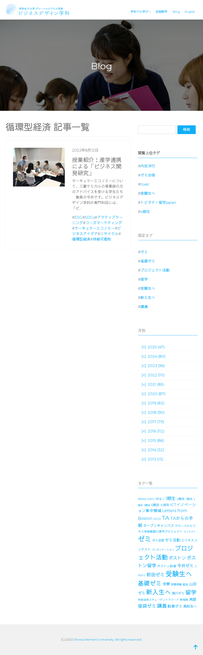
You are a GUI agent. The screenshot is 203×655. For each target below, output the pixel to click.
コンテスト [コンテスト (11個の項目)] (189, 531)
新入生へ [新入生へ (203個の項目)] (158, 592)
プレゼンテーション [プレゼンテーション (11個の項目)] (163, 549)
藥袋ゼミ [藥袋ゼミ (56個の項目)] (147, 606)
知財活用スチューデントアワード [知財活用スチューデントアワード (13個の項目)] (158, 599)
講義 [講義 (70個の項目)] (162, 606)
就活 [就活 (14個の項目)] (185, 584)
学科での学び (139, 11)
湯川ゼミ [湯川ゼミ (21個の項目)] (178, 593)
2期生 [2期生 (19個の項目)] (181, 499)
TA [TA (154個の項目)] (165, 517)
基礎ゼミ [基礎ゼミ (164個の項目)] (150, 583)
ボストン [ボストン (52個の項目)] (177, 558)
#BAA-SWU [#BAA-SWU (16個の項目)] (146, 499)
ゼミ (144, 252)
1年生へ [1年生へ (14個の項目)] (159, 499)
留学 (144, 279)
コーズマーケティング (104, 223)
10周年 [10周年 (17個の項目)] (164, 505)
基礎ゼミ (148, 261)
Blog (176, 11)
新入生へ (148, 297)
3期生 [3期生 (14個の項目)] (189, 499)
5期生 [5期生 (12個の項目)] (147, 505)
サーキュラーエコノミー (95, 228)
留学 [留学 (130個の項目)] (190, 592)
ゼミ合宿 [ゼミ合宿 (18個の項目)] (158, 540)
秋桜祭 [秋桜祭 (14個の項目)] (184, 599)
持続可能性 (102, 239)
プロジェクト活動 (155, 270)
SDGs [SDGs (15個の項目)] (157, 518)
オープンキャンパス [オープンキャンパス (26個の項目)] (158, 525)
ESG (78, 217)
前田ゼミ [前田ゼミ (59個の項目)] (155, 574)
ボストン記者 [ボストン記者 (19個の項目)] (166, 566)
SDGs (90, 217)
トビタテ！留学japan (158, 202)
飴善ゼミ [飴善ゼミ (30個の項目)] (175, 606)
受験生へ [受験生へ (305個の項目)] (179, 574)
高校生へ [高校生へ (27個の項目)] (190, 606)
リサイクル (109, 234)
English (190, 11)
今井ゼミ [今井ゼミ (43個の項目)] (185, 565)
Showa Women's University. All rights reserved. (108, 639)
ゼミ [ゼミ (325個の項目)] (144, 539)
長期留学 (161, 11)
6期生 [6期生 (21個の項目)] (155, 505)
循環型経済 (81, 239)
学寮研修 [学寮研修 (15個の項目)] (176, 584)
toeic (145, 184)
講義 (144, 307)
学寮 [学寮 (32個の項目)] (166, 584)
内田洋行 (148, 166)
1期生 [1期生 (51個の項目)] (170, 498)
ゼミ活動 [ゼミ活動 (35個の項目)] (172, 540)
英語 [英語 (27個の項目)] (192, 599)
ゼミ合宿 (148, 175)
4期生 (145, 212)
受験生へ (148, 193)
